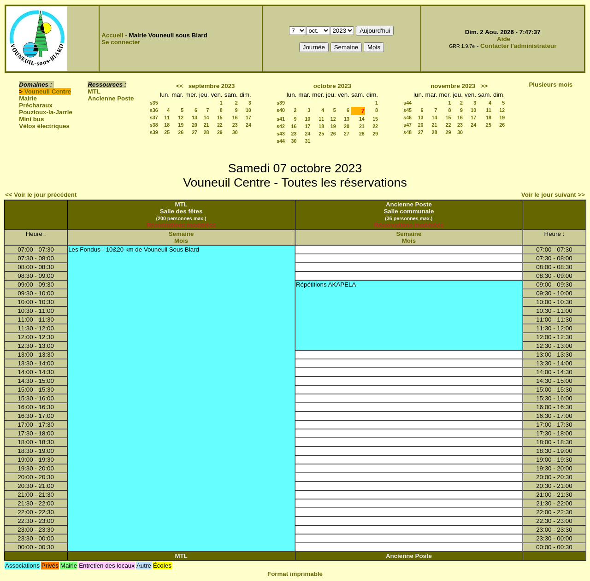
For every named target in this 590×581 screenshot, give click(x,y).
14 (206, 117)
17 (248, 117)
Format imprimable (295, 573)
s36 (154, 110)
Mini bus (31, 119)
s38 (154, 125)
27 (194, 132)
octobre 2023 (332, 85)
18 (167, 125)
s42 (281, 126)
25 (167, 132)
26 (180, 132)
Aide (503, 38)
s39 (154, 132)
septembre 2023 (212, 85)
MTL (94, 91)
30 (235, 132)
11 (167, 117)
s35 (154, 103)
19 (180, 125)
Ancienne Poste (111, 98)
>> (484, 85)
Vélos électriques (44, 126)
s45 (407, 110)
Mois (181, 240)
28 (206, 132)
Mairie (28, 98)
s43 (281, 133)
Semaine (181, 233)
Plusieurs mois (550, 84)
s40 (281, 110)
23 (235, 125)
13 (194, 117)
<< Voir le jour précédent (41, 194)
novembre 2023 (453, 85)
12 (180, 117)
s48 (407, 132)
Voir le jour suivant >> (553, 194)
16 (235, 117)
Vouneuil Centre (47, 91)
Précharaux (36, 105)
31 (307, 141)
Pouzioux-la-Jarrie (45, 112)
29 (220, 132)
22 (220, 125)
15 (220, 117)
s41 (281, 119)
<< (179, 85)
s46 (407, 117)
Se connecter (120, 42)
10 (248, 110)
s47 (407, 125)
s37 (154, 117)
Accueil (112, 35)
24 (248, 125)
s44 (281, 141)
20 (194, 125)
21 (206, 125)
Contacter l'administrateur (518, 45)
